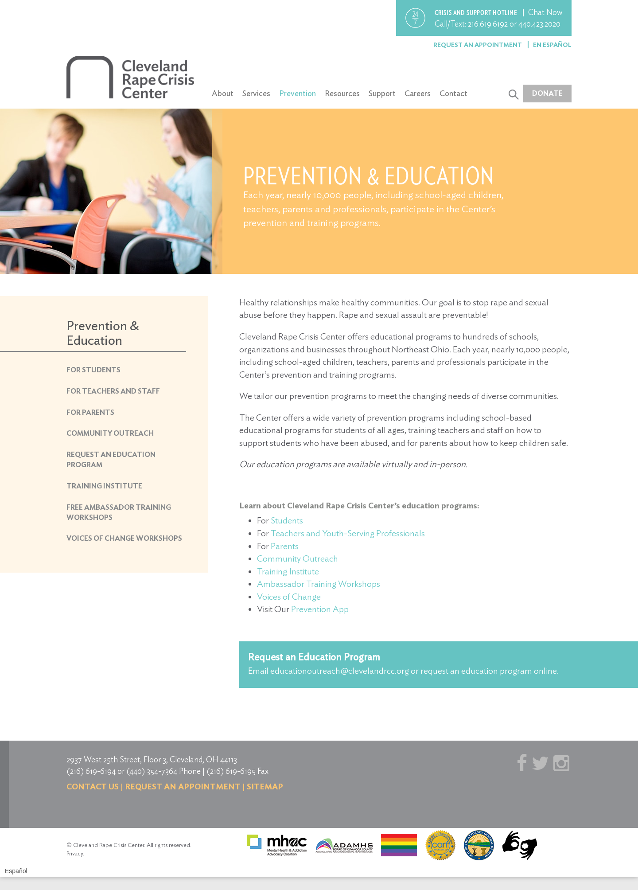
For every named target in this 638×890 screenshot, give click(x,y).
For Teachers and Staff (113, 391)
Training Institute (104, 486)
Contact (453, 93)
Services (256, 93)
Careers (418, 93)
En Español (552, 44)
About (222, 93)
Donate (547, 93)
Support (382, 93)
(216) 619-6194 (91, 771)
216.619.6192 (488, 23)
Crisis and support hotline (476, 12)
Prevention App (320, 609)
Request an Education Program (314, 657)
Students (287, 520)
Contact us (92, 786)
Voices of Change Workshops (124, 538)
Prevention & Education (102, 332)
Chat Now (545, 12)
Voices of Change (289, 596)
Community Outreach (110, 433)
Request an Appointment (478, 44)
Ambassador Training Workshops (318, 583)
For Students (93, 370)
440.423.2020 (539, 23)
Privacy (74, 853)
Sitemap (265, 786)
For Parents (90, 412)
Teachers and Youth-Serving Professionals (348, 533)
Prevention (297, 93)
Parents (285, 546)
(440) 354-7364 (151, 771)
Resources (342, 93)
